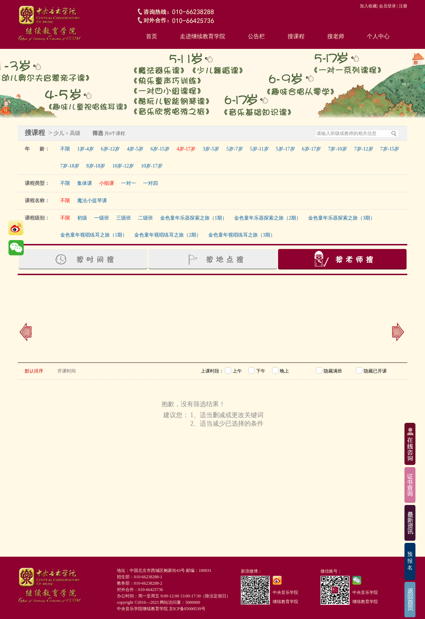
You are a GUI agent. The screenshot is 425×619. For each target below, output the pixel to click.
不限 (65, 149)
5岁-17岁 (285, 149)
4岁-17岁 (186, 149)
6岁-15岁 (160, 149)
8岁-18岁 (96, 166)
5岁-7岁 (234, 149)
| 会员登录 (386, 6)
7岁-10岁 (337, 149)
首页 (151, 36)
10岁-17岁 (152, 166)
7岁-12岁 (363, 149)
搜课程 (296, 36)
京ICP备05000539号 (187, 608)
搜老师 (335, 36)
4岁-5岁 (135, 149)
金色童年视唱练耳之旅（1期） (93, 235)
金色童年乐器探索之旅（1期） (193, 218)
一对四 (150, 183)
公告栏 (256, 36)
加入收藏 (368, 6)
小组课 (106, 183)
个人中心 (378, 36)
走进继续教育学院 (202, 36)
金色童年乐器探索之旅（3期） (341, 218)
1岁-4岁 (85, 149)
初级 (82, 218)
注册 (403, 6)
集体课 (84, 183)
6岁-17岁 (311, 149)
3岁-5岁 (211, 149)
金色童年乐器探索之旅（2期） (267, 218)
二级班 (145, 218)
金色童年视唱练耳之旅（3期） (241, 235)
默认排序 (34, 371)
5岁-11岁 (259, 149)
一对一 (128, 183)
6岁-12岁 (110, 149)
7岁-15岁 (390, 149)
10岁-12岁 (123, 166)
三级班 (123, 218)
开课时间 (66, 371)
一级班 (101, 218)
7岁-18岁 (69, 166)
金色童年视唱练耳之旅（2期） (167, 235)
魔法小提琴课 (92, 200)
